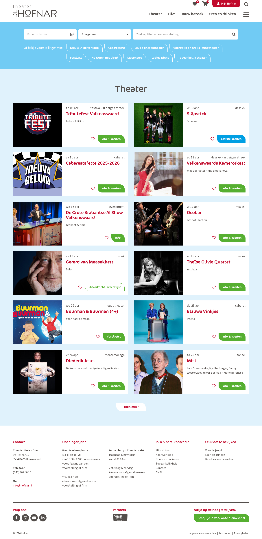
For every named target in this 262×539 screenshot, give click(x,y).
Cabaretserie (117, 48)
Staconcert (134, 58)
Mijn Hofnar (163, 450)
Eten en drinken (215, 455)
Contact (161, 468)
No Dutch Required (105, 58)
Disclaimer (225, 533)
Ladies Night (160, 58)
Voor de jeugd (213, 450)
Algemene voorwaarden (202, 533)
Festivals (76, 58)
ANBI (159, 472)
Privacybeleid (241, 533)
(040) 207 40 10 (22, 472)
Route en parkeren (167, 459)
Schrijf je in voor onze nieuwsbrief (221, 518)
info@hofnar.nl (22, 486)
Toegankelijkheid (166, 464)
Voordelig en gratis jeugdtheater (196, 48)
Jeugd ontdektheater (149, 48)
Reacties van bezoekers (220, 459)
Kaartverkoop (164, 455)
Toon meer (131, 407)
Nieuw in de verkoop (84, 48)
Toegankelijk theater (192, 58)
